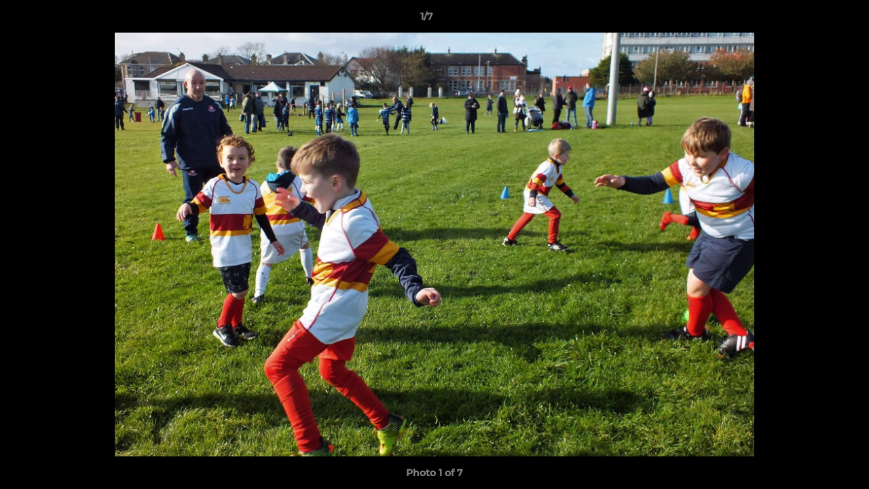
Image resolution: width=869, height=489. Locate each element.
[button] (812, 20)
